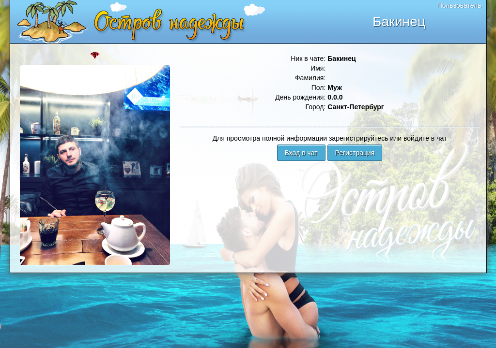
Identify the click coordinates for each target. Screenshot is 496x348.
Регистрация (355, 153)
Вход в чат (301, 153)
